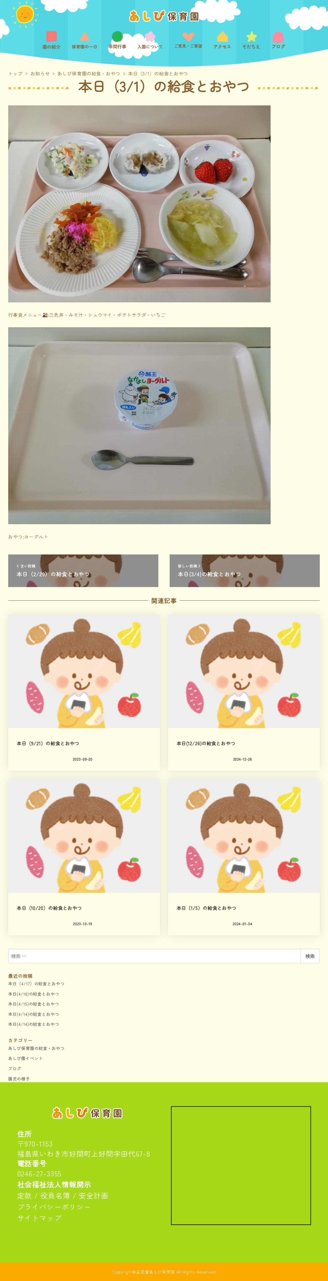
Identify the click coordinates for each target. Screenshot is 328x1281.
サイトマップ (39, 1218)
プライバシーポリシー (54, 1206)
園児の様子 (19, 1079)
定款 (24, 1195)
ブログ (14, 1068)
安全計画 (93, 1195)
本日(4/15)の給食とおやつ (33, 1004)
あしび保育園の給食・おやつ (36, 1048)
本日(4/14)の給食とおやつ (33, 1014)
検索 (310, 956)
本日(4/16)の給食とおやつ (33, 994)
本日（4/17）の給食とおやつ (36, 983)
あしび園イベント (25, 1058)
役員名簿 (55, 1195)
